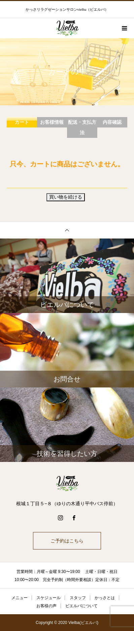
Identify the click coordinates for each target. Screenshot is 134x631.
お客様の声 (46, 605)
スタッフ (78, 597)
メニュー (19, 597)
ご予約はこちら (67, 540)
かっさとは (105, 597)
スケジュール (48, 597)
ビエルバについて (81, 605)
